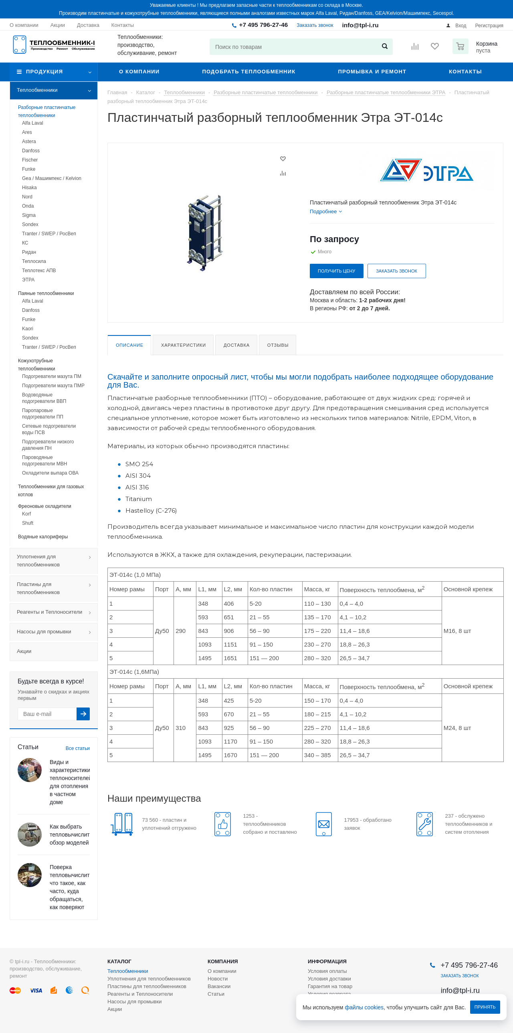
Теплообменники (57, 90)
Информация (327, 961)
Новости (218, 979)
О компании (139, 72)
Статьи (216, 994)
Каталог (119, 961)
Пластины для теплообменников (57, 589)
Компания (223, 961)
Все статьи (78, 748)
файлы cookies (364, 1007)
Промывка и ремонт (372, 72)
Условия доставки (329, 979)
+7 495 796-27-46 (263, 24)
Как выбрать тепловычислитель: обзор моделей (75, 834)
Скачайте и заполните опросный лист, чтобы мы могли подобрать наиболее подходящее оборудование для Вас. (300, 380)
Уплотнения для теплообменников (57, 561)
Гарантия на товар (330, 986)
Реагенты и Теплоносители (57, 612)
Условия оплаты (327, 971)
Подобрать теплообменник (248, 72)
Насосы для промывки (57, 632)
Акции (24, 651)
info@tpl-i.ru (360, 25)
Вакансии (219, 986)
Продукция (44, 72)
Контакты (465, 72)
